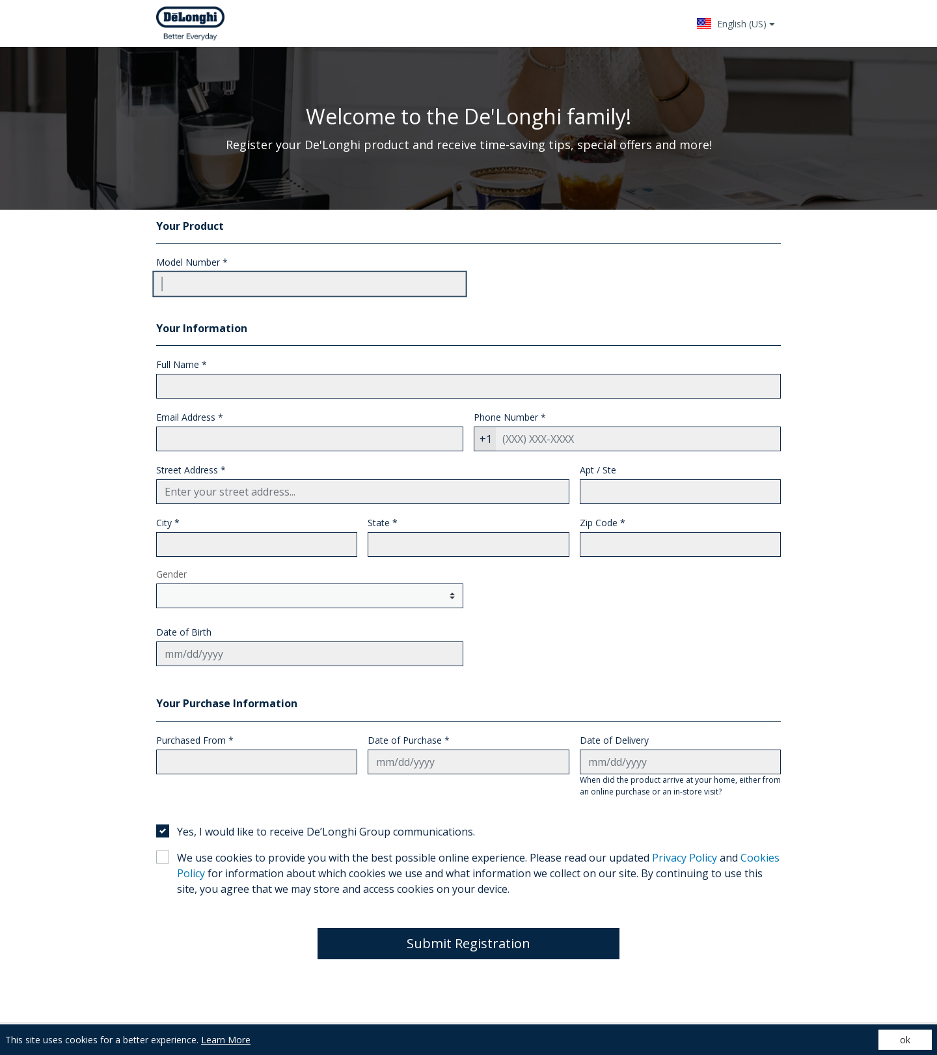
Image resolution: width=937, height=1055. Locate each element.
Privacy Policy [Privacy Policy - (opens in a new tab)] (684, 858)
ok (905, 1040)
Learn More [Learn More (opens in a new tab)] (226, 1040)
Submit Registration (468, 943)
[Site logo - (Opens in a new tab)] (190, 23)
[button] (735, 23)
